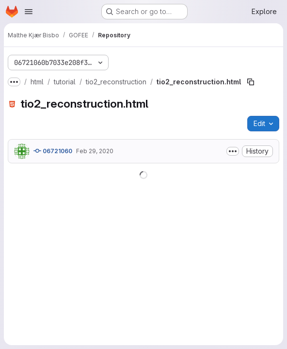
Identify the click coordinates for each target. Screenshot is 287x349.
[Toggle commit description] (232, 151)
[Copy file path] (250, 82)
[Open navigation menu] (28, 11)
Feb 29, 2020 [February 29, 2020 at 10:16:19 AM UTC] (94, 151)
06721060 (52, 151)
